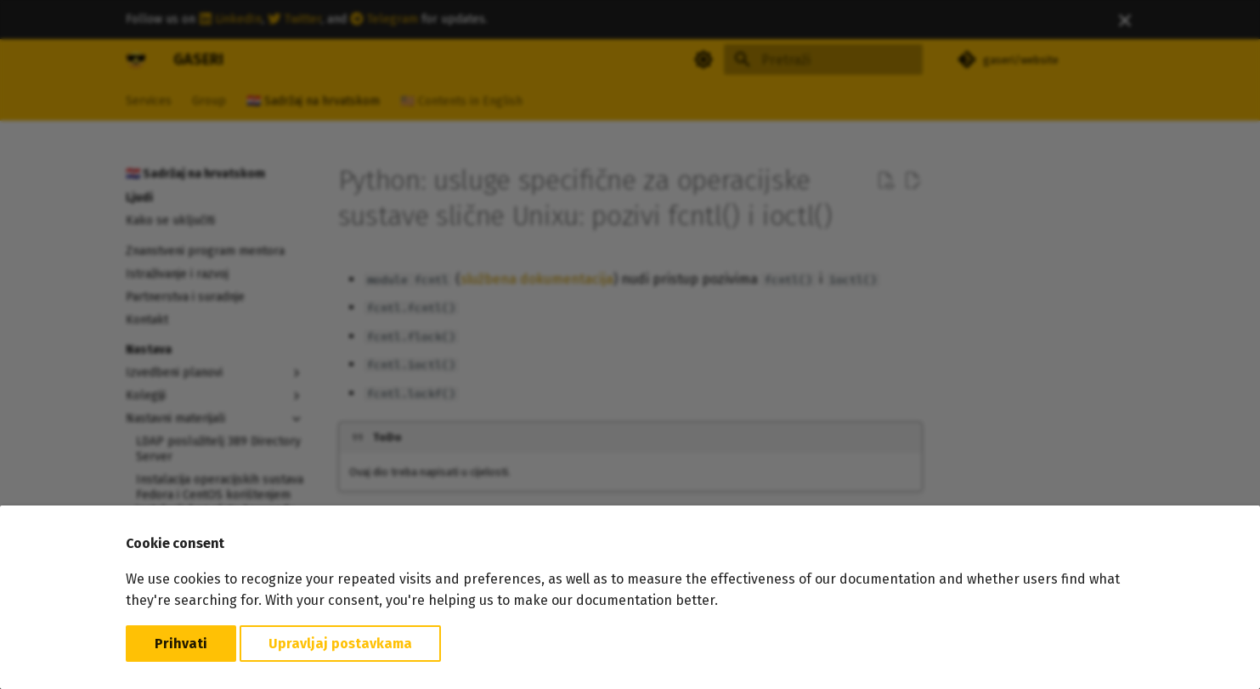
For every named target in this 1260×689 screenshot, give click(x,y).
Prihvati (181, 643)
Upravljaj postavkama (340, 643)
